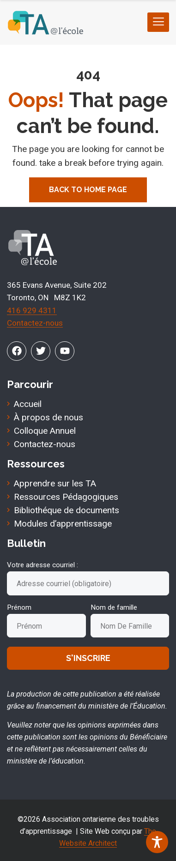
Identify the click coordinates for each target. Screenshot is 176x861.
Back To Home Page (88, 189)
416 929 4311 (32, 310)
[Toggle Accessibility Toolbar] (157, 842)
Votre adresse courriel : (42, 565)
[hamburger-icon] (158, 22)
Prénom (19, 607)
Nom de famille (114, 607)
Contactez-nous (35, 322)
